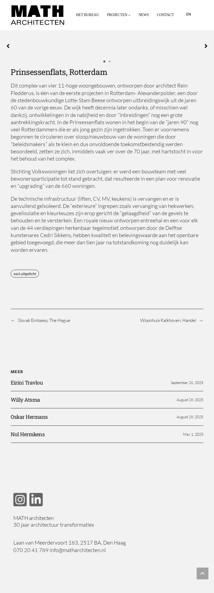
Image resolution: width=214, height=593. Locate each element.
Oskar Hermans (29, 417)
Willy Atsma (25, 400)
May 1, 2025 (193, 434)
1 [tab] (104, 61)
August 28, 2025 (190, 399)
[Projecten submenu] (129, 15)
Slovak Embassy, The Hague (44, 320)
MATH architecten (33, 518)
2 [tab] (109, 61)
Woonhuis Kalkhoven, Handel (168, 320)
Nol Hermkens (28, 434)
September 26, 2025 (187, 382)
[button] (8, 46)
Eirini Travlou (27, 382)
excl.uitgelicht (25, 273)
